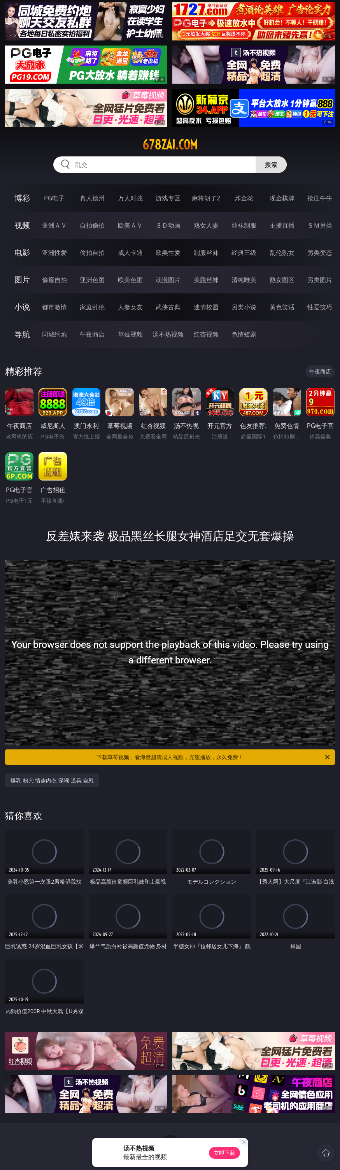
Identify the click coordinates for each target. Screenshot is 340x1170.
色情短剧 (243, 334)
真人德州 (92, 198)
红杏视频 (206, 334)
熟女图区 (282, 279)
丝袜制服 (243, 225)
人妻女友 (130, 307)
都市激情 (54, 307)
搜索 (271, 164)
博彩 (22, 198)
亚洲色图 (92, 279)
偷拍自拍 (92, 252)
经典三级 (243, 252)
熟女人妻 (206, 225)
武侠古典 (168, 307)
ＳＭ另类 (319, 225)
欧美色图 (130, 279)
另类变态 (319, 252)
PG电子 (54, 198)
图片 (22, 279)
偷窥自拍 (54, 279)
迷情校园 (206, 307)
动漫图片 (168, 279)
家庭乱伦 (92, 307)
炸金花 (244, 198)
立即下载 (224, 1152)
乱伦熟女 (282, 252)
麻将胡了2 (206, 198)
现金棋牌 (282, 198)
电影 (22, 252)
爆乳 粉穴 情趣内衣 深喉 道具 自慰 (52, 780)
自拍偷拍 (92, 225)
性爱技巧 (319, 307)
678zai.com (170, 145)
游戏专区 (168, 198)
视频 (22, 225)
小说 (22, 307)
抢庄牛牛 (319, 198)
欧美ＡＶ (130, 225)
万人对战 (130, 198)
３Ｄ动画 (168, 225)
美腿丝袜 (206, 279)
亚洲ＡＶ (54, 225)
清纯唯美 (243, 279)
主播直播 (282, 225)
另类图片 (319, 279)
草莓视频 (130, 334)
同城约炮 (54, 334)
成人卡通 (130, 252)
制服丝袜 (206, 252)
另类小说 (243, 307)
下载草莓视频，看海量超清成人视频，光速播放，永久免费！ (213, 757)
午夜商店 (92, 334)
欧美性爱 (168, 252)
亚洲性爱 (54, 252)
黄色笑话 (282, 307)
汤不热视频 (168, 334)
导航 (22, 334)
